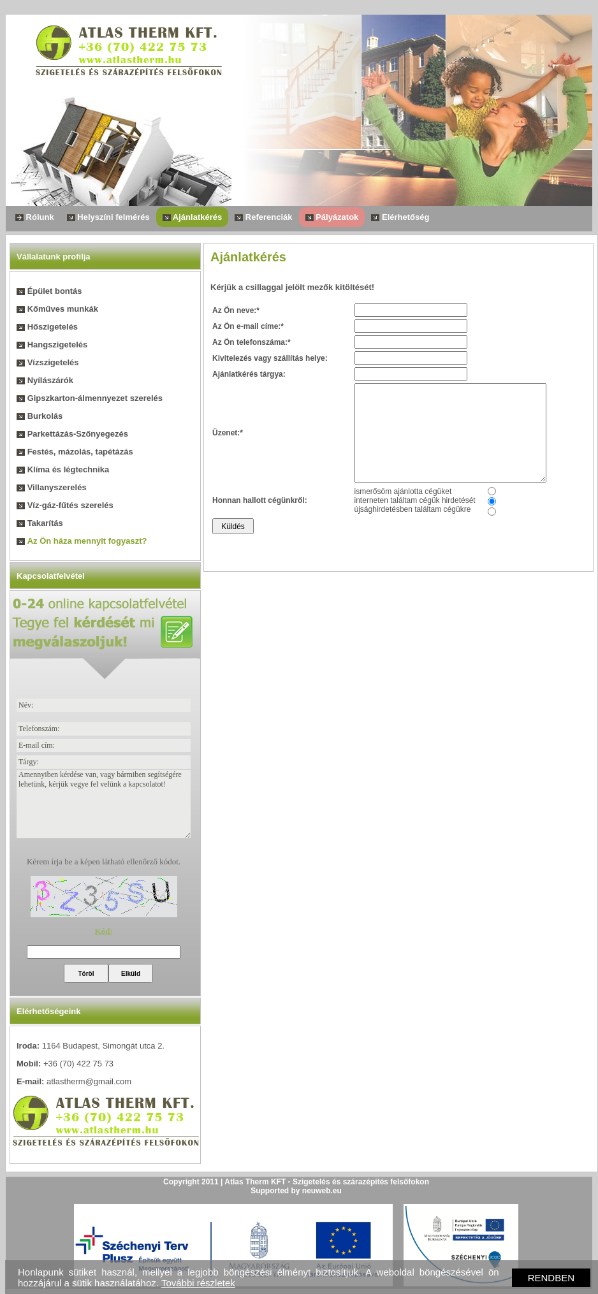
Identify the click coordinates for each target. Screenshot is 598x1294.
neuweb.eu (322, 1190)
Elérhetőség (400, 217)
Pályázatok (332, 217)
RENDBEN (551, 1277)
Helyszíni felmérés (108, 217)
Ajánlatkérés (192, 217)
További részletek (198, 1282)
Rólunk (34, 217)
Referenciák (263, 217)
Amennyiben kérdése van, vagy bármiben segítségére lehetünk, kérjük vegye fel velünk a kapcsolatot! (104, 804)
